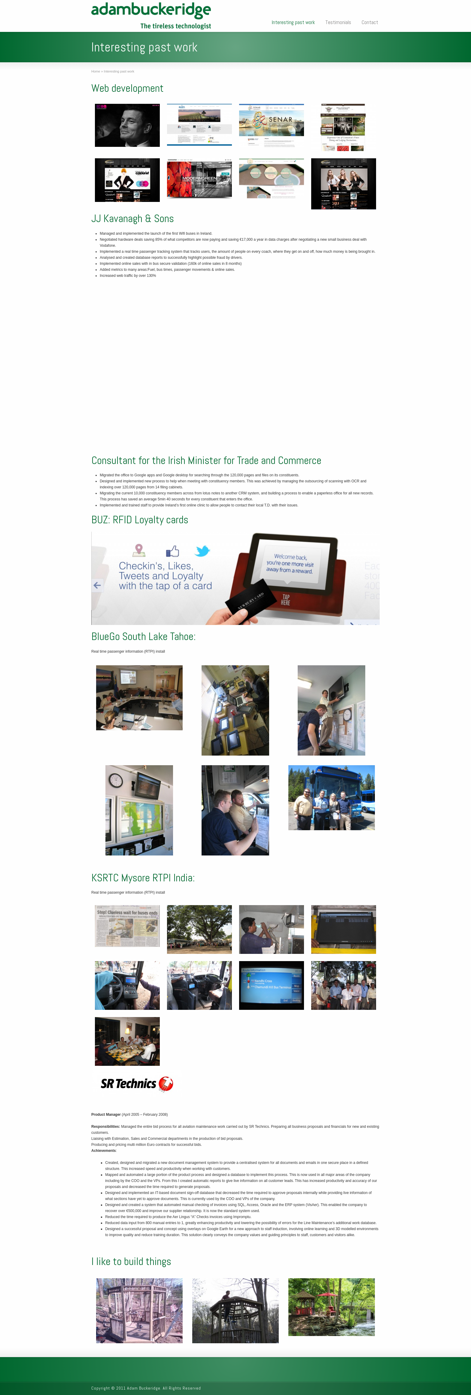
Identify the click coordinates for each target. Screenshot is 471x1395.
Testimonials (338, 22)
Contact (370, 22)
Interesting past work (293, 22)
